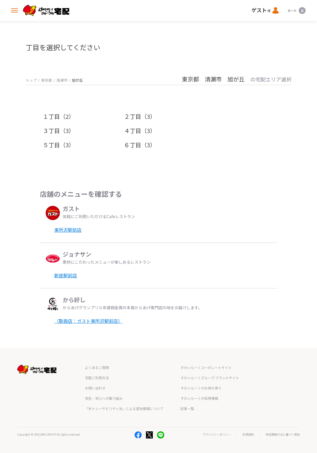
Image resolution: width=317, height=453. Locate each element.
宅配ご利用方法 (97, 377)
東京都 (46, 80)
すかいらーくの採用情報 (199, 398)
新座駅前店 (65, 275)
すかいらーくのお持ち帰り (201, 388)
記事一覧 (187, 408)
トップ (31, 80)
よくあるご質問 (97, 367)
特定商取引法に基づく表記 (283, 434)
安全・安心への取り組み (104, 398)
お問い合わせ (95, 388)
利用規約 (248, 434)
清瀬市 (62, 80)
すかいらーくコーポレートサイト (206, 367)
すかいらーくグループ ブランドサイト (209, 377)
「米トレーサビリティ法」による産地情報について (124, 408)
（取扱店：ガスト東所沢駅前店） (88, 320)
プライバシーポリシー (216, 434)
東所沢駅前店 (68, 229)
